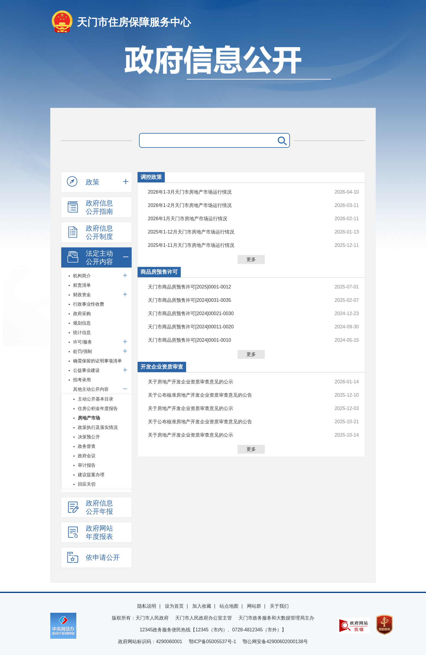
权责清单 (82, 285)
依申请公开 (93, 557)
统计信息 (82, 332)
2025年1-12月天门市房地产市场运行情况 (233, 232)
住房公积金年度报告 (98, 408)
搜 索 (281, 140)
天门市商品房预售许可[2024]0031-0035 (233, 300)
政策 (83, 182)
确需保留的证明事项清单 (97, 360)
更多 (251, 259)
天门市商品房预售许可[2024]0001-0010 (233, 340)
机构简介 (82, 275)
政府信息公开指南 (90, 207)
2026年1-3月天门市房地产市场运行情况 (233, 192)
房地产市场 (89, 417)
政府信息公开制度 (90, 232)
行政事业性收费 (88, 304)
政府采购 (82, 313)
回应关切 (87, 484)
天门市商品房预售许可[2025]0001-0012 (233, 287)
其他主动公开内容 (91, 389)
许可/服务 (82, 341)
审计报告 (87, 465)
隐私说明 (146, 606)
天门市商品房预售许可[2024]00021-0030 (233, 313)
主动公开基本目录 (95, 398)
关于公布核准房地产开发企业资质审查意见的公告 (233, 395)
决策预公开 (89, 436)
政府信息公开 (213, 73)
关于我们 (279, 606)
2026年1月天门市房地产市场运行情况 (233, 218)
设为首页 (174, 606)
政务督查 (87, 446)
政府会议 (87, 455)
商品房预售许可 (159, 272)
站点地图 (229, 606)
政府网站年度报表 (90, 532)
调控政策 (151, 177)
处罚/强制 (82, 351)
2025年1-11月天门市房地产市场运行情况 (233, 245)
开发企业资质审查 (162, 367)
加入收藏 (201, 606)
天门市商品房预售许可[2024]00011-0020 (233, 326)
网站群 (254, 606)
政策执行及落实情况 (98, 427)
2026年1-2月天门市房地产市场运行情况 (233, 205)
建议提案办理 (91, 474)
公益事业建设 (86, 370)
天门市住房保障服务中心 (134, 22)
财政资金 (82, 294)
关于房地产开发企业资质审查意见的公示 (233, 381)
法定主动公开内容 (90, 257)
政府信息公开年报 (90, 507)
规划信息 (82, 322)
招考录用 (82, 379)
